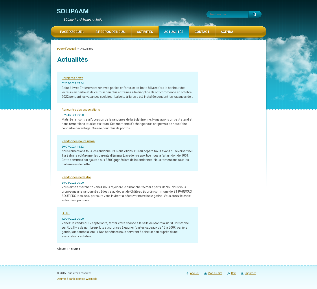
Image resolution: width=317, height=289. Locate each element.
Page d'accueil (66, 48)
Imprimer (250, 273)
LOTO (66, 213)
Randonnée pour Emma (78, 141)
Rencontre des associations (81, 109)
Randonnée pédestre (76, 177)
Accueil (194, 273)
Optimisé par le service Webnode (77, 278)
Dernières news (72, 78)
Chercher (255, 14)
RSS (233, 273)
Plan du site (215, 273)
